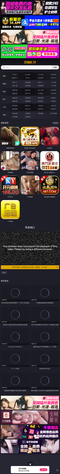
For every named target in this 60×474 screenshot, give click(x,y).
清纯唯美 (27, 101)
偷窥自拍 (15, 98)
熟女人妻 (15, 86)
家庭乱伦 (27, 106)
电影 (4, 91)
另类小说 (27, 109)
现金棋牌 (40, 78)
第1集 (4, 272)
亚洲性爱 (15, 90)
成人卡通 (40, 90)
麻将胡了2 (15, 78)
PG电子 (15, 74)
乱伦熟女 (40, 93)
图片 (4, 99)
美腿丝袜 (15, 101)
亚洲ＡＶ (15, 82)
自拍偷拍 (27, 82)
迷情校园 (15, 109)
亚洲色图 (27, 98)
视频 (4, 84)
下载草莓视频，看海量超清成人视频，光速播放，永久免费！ (35, 267)
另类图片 (53, 101)
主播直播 (40, 86)
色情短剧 (27, 117)
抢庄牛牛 (53, 78)
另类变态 (53, 93)
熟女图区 (40, 101)
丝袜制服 (27, 86)
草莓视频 (40, 113)
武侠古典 (53, 106)
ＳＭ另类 (53, 86)
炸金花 (28, 78)
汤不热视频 (53, 113)
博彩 (4, 76)
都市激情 (15, 106)
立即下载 (43, 470)
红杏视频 (15, 117)
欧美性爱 (53, 90)
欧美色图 (40, 98)
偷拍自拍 (27, 90)
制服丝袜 (15, 93)
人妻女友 (40, 106)
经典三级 (27, 93)
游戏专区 (53, 74)
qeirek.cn (30, 62)
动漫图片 (53, 98)
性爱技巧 (53, 109)
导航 (4, 115)
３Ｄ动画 (53, 82)
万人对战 (40, 74)
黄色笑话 (40, 109)
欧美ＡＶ (40, 82)
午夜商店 (27, 113)
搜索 (55, 67)
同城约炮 (15, 113)
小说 (4, 107)
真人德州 (27, 74)
